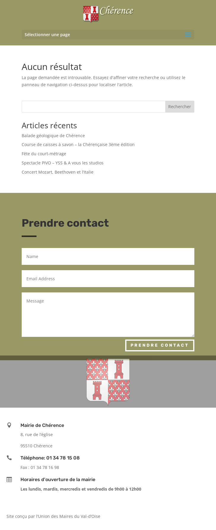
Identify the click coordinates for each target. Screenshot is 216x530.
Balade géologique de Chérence (53, 135)
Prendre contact (160, 345)
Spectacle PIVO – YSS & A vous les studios (63, 163)
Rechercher (179, 106)
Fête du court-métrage (44, 153)
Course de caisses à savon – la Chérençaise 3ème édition (78, 144)
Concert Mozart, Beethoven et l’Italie (57, 172)
